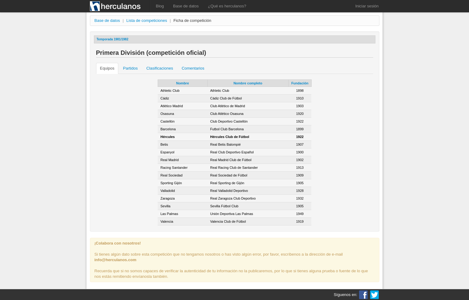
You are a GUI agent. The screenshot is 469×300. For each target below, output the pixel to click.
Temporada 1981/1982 (112, 39)
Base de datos (186, 6)
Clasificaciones (159, 68)
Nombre (182, 83)
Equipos (107, 68)
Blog (160, 6)
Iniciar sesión (367, 6)
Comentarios (193, 68)
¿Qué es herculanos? (227, 6)
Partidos (130, 68)
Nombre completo (247, 83)
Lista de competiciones (146, 20)
